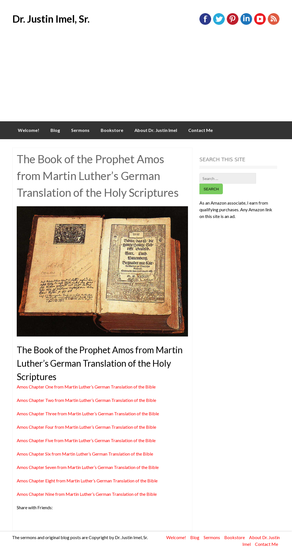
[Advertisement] (146, 79)
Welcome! (28, 130)
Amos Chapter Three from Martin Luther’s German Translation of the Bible (88, 413)
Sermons (80, 130)
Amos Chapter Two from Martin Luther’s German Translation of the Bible (86, 400)
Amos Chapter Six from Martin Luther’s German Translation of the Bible (85, 453)
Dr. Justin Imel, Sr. (51, 19)
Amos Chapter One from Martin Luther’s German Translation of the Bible (86, 386)
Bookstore (112, 130)
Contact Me (200, 130)
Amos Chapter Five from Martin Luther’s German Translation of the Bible (86, 440)
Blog (55, 130)
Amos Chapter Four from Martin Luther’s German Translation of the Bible (86, 427)
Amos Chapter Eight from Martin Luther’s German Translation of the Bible (87, 480)
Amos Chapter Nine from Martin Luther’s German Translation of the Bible (87, 494)
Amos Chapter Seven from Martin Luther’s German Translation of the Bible (88, 467)
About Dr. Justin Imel (155, 130)
